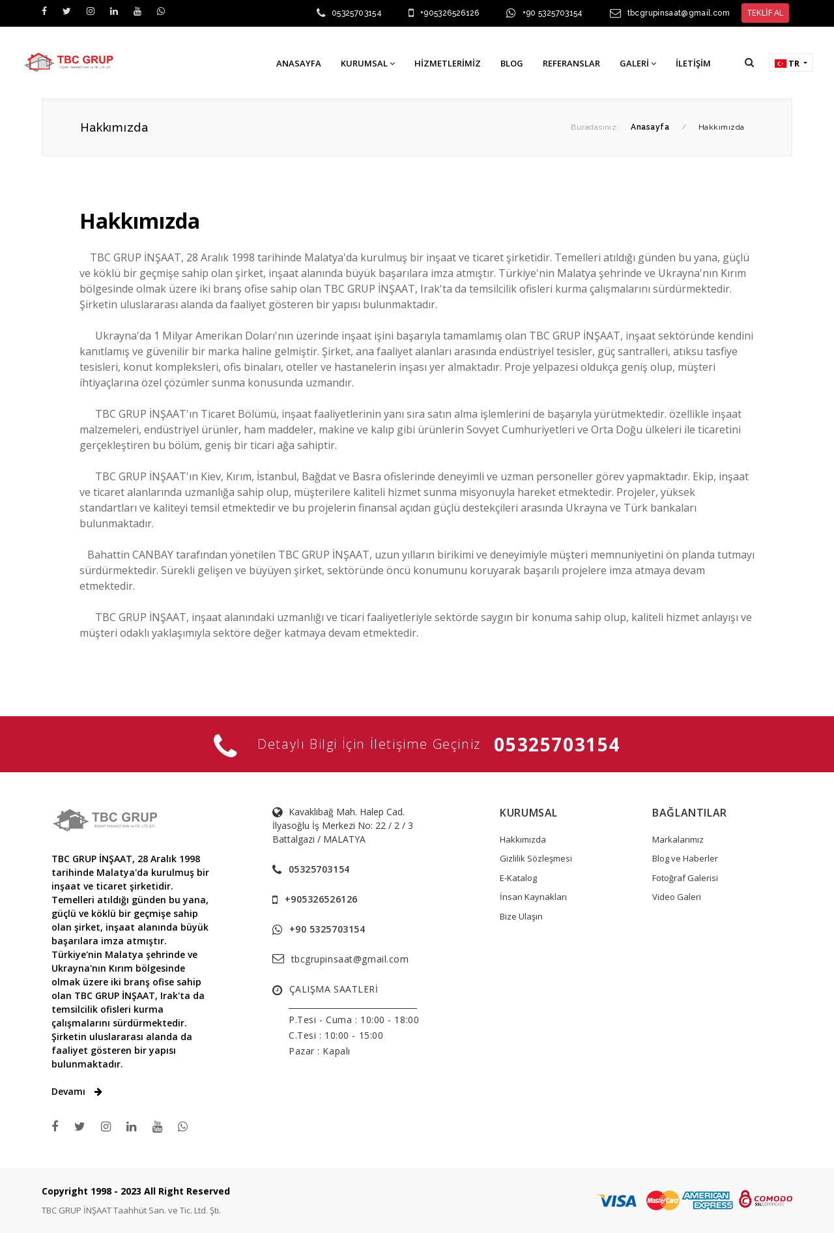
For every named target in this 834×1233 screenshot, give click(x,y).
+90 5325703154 (553, 13)
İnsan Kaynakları (533, 897)
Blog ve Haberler (685, 858)
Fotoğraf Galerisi (685, 878)
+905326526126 (450, 13)
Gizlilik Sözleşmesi (536, 858)
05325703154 (357, 13)
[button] (749, 62)
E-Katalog (518, 878)
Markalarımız (678, 839)
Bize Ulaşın (521, 916)
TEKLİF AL (765, 12)
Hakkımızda (523, 839)
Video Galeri (676, 897)
